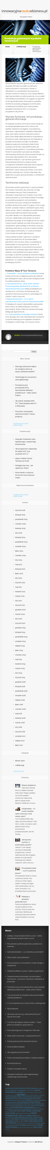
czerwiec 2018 (20, 712)
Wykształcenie (12, 1012)
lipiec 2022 (19, 577)
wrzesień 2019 (20, 644)
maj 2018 (18, 717)
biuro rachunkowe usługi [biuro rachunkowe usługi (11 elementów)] (22, 1094)
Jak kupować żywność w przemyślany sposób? (23, 845)
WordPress (38, 1145)
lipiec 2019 (19, 653)
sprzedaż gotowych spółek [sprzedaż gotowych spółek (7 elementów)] (23, 1116)
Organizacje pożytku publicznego (20, 427)
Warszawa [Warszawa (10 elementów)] (37, 1130)
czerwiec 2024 (20, 559)
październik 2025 (21, 522)
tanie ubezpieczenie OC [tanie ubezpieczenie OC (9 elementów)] (23, 1120)
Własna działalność (29, 788)
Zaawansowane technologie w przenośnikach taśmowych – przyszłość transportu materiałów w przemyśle (25, 982)
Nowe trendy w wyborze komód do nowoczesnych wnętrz (24, 478)
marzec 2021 (20, 599)
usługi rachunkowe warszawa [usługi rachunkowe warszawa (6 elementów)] (25, 1130)
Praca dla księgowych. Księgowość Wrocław (23, 1033)
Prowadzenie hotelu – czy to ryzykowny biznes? (25, 873)
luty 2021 (18, 604)
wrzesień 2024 (20, 549)
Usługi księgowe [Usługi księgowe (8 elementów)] (30, 1128)
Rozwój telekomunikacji (15, 1050)
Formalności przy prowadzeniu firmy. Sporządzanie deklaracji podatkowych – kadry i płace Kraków (25, 393)
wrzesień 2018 (20, 699)
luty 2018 (18, 730)
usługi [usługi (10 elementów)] (22, 1128)
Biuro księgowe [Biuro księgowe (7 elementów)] (40, 1091)
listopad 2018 (20, 690)
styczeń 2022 (20, 586)
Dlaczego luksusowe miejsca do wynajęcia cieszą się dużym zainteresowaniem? (25, 372)
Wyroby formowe (15, 119)
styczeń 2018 (20, 735)
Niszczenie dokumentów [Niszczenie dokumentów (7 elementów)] (15, 1108)
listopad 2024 (20, 540)
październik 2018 (21, 694)
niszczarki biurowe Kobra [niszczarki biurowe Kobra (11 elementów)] (28, 1105)
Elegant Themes (21, 1145)
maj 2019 (18, 662)
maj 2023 (18, 568)
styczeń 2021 (20, 608)
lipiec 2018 (19, 708)
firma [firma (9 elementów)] (30, 1100)
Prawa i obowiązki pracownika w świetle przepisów (25, 1061)
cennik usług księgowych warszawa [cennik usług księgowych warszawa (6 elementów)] (35, 1098)
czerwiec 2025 (20, 527)
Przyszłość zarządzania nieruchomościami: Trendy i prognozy (25, 417)
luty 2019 (18, 676)
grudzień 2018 (20, 685)
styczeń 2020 (20, 626)
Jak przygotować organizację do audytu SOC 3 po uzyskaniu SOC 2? (26, 454)
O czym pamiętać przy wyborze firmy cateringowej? (26, 1006)
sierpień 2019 (20, 649)
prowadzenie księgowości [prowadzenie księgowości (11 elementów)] (23, 1110)
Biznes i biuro (20, 764)
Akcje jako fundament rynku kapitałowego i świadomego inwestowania (25, 444)
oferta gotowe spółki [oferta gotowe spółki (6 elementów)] (28, 1108)
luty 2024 (18, 563)
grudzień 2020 (20, 613)
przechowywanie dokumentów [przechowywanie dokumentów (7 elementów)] (28, 1112)
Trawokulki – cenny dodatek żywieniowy (23, 277)
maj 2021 (18, 590)
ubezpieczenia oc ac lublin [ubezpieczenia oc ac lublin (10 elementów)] (16, 1124)
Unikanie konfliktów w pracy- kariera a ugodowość (25, 974)
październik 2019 (21, 640)
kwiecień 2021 (20, 595)
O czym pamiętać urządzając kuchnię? (22, 317)
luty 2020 (18, 622)
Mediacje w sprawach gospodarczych (22, 902)
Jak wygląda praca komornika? (18, 1055)
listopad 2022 (20, 572)
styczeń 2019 (20, 681)
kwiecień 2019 (20, 667)
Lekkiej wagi (21, 46)
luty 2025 (18, 536)
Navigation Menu (26, 17)
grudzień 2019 (20, 631)
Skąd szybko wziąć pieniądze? (18, 961)
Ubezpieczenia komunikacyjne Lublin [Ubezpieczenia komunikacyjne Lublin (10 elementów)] (27, 1122)
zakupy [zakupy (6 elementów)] (7, 1132)
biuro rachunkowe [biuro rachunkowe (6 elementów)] (30, 1093)
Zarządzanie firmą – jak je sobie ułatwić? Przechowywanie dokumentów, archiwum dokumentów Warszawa (22, 289)
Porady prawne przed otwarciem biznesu (22, 1044)
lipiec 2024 (19, 554)
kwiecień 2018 (20, 721)
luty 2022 (18, 581)
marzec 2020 (20, 617)
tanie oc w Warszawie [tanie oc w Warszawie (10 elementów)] (27, 1119)
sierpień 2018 (20, 703)
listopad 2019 (20, 635)
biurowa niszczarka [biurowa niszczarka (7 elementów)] (11, 1098)
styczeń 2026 (20, 513)
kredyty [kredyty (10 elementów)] (28, 1103)
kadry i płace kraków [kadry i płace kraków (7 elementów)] (19, 1103)
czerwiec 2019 (20, 658)
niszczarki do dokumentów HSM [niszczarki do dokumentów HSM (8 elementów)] (16, 1107)
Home (7, 46)
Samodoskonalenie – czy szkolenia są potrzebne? (25, 955)
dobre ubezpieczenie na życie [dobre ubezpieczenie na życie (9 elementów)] (16, 1100)
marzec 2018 (20, 726)
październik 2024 (21, 545)
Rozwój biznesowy (14, 1066)
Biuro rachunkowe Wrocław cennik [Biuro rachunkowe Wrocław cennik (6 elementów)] (32, 1095)
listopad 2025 (20, 518)
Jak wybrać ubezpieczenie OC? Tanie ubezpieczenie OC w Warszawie (25, 406)
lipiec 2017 (19, 748)
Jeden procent (18, 774)
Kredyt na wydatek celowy (17, 1072)
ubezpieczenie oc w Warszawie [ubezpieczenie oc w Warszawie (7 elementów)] (25, 1126)
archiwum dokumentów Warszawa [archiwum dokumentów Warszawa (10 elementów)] (20, 1091)
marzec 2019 (20, 671)
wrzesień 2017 (20, 739)
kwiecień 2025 (20, 531)
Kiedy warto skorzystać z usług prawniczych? (24, 1039)
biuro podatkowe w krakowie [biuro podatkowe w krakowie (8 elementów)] (15, 1093)
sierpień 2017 (20, 744)
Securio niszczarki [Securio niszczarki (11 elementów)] (17, 1114)
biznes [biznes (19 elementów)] (21, 1098)
